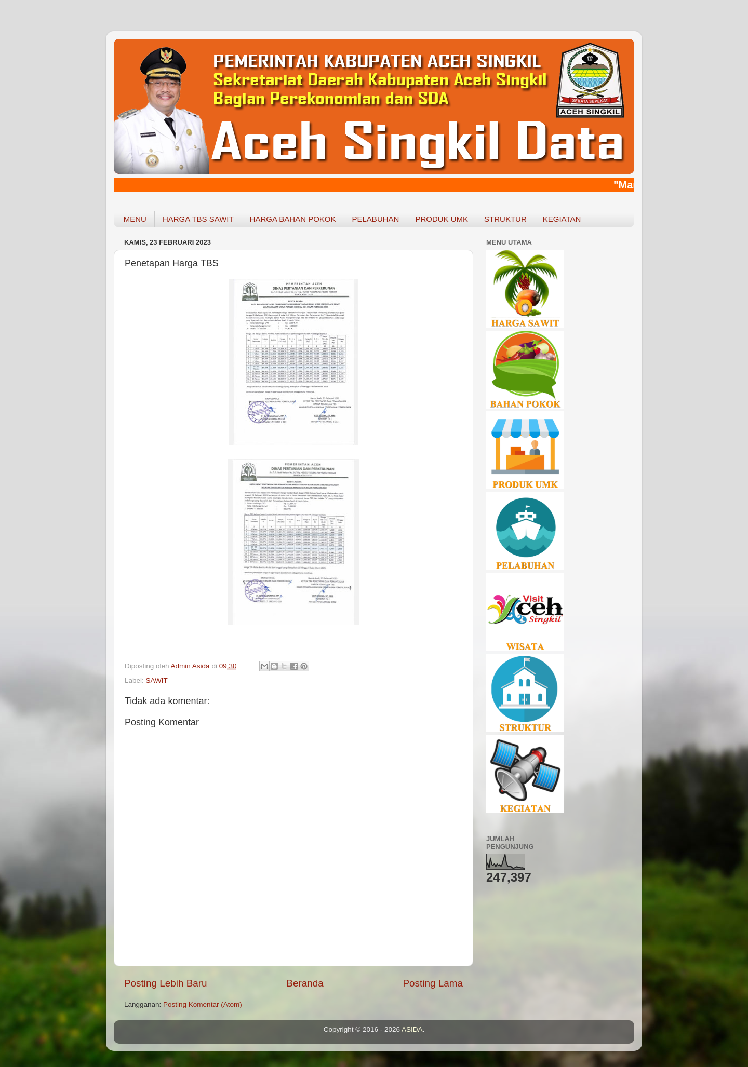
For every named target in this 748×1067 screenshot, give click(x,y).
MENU (135, 218)
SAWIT (157, 680)
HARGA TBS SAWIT (198, 218)
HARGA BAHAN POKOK (293, 218)
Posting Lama (433, 983)
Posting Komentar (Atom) (202, 1004)
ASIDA (412, 1029)
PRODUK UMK (441, 218)
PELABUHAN (375, 218)
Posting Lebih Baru (165, 983)
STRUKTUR (505, 218)
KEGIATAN (562, 218)
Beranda (304, 983)
